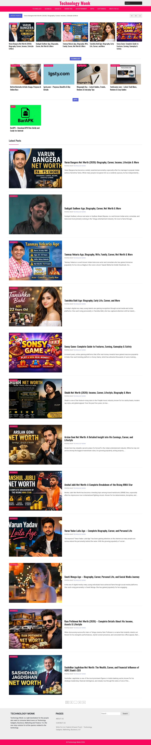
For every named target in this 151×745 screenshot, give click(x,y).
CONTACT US (61, 723)
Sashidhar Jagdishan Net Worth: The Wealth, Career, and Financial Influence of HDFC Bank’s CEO (101, 668)
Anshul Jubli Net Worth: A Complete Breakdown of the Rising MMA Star (98, 484)
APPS (92, 9)
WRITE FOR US (114, 9)
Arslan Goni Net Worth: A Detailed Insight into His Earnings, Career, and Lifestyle (98, 438)
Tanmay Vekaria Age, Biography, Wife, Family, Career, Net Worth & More (98, 254)
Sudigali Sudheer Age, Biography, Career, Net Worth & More (92, 208)
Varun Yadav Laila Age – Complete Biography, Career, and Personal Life (98, 531)
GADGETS (58, 9)
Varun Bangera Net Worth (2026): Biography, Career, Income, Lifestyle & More (52, 15)
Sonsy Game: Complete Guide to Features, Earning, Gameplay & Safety (98, 346)
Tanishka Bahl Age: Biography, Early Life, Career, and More (92, 300)
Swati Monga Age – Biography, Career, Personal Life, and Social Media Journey (101, 577)
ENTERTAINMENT (81, 9)
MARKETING (68, 9)
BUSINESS (48, 9)
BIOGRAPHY (13, 23)
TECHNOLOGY (37, 9)
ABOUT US (60, 719)
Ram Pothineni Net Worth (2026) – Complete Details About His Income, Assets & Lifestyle (98, 622)
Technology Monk (79, 166)
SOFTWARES (101, 9)
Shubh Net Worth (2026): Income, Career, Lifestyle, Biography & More (97, 392)
